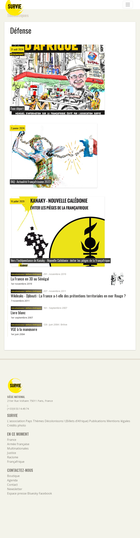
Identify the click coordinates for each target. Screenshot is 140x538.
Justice (11, 453)
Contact (12, 485)
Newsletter (14, 489)
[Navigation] (128, 4)
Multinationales (18, 448)
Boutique (13, 476)
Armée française (18, 444)
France (11, 440)
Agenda (12, 480)
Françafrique (15, 462)
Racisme (12, 457)
